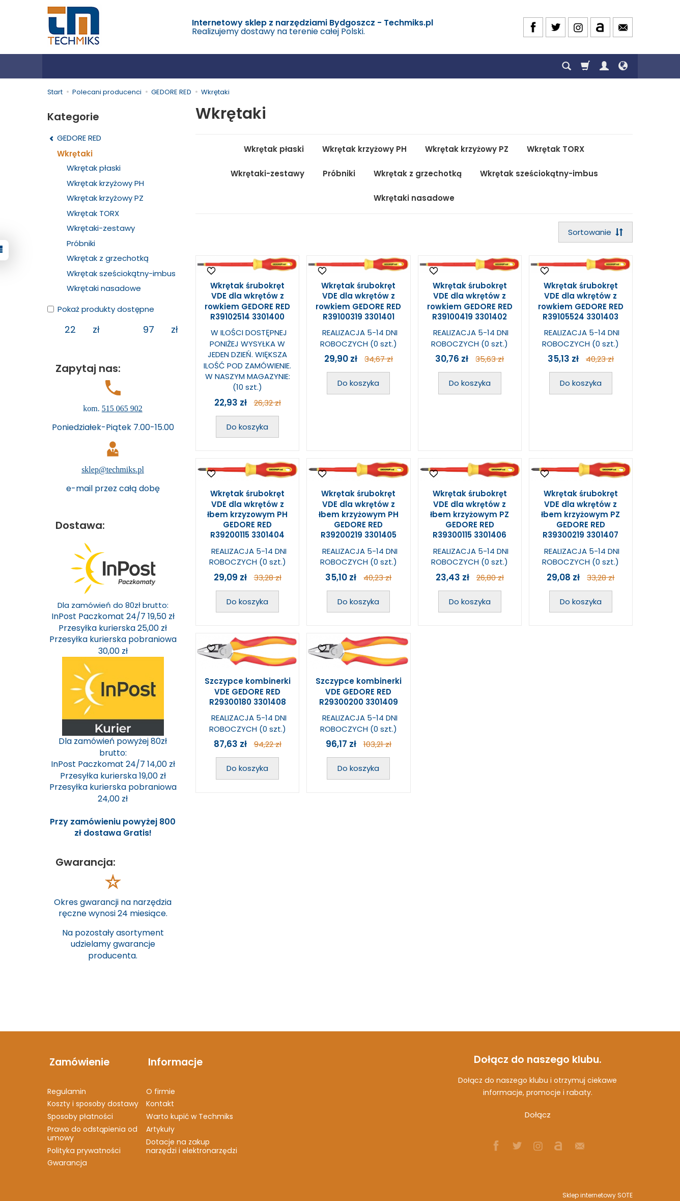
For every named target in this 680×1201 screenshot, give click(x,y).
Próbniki (339, 173)
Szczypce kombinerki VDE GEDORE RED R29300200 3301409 (359, 692)
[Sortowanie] (594, 233)
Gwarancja (67, 1159)
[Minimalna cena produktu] (70, 330)
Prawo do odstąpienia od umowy (92, 1128)
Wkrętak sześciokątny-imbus (539, 173)
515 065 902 (122, 408)
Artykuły (160, 1124)
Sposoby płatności (80, 1112)
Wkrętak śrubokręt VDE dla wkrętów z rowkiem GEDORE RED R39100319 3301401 (358, 302)
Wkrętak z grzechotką (418, 173)
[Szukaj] (566, 66)
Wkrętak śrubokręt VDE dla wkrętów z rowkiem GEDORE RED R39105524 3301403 (581, 302)
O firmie (160, 1087)
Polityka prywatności (84, 1146)
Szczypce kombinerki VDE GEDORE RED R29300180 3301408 (248, 692)
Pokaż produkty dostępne (100, 309)
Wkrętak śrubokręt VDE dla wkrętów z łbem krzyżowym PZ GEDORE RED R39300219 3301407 (580, 515)
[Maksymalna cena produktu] (148, 330)
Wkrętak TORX (555, 149)
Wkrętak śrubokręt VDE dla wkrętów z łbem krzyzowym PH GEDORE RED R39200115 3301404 (247, 515)
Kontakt (160, 1100)
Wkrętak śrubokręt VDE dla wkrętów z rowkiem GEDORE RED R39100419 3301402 (470, 302)
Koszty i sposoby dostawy (92, 1100)
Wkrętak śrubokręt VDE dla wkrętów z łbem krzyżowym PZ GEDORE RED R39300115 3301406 (469, 515)
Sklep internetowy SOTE (597, 1190)
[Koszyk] (585, 66)
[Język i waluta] (623, 66)
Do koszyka (247, 427)
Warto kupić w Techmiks (189, 1112)
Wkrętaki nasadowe (414, 198)
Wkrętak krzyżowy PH (364, 149)
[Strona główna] (74, 25)
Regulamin (66, 1087)
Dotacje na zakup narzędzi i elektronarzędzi (191, 1141)
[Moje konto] (604, 66)
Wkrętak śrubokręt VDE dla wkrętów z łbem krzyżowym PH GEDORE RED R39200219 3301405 (359, 515)
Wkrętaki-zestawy (267, 173)
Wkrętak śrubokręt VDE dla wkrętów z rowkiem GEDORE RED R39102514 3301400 (247, 302)
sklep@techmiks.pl (112, 469)
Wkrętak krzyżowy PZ (466, 149)
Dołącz (538, 1114)
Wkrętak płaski (274, 149)
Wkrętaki (75, 153)
